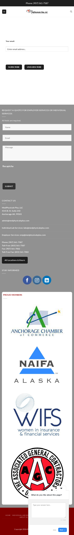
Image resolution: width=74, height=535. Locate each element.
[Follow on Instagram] (37, 280)
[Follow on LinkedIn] (46, 280)
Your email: (10, 41)
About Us (24, 517)
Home (7, 515)
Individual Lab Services (22, 515)
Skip (54, 530)
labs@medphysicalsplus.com (36, 228)
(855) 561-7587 (18, 245)
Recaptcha (8, 166)
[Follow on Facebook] (27, 280)
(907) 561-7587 (40, 3)
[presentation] (25, 60)
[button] (4, 12)
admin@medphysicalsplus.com (15, 220)
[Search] (71, 11)
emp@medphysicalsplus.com (33, 235)
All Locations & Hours (15, 260)
